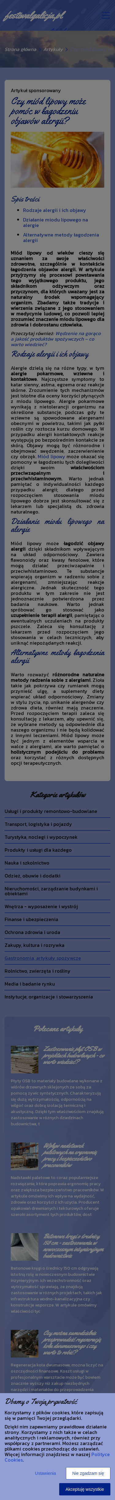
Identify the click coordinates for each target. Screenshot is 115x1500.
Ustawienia (45, 1473)
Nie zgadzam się (88, 1473)
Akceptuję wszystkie (85, 1489)
